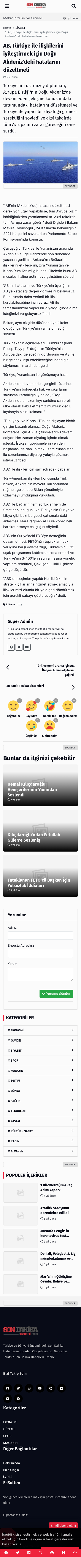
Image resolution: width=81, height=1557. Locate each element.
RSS (8, 1477)
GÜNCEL (40, 1040)
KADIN (40, 1141)
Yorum (12, 963)
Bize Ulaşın (11, 1470)
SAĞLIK (40, 1101)
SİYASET (40, 1050)
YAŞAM (40, 1121)
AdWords (40, 1151)
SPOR (40, 1060)
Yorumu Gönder (56, 994)
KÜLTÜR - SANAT (40, 1131)
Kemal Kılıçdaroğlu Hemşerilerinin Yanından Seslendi (32, 790)
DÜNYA (40, 1091)
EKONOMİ (40, 1030)
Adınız (12, 927)
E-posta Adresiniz (21, 945)
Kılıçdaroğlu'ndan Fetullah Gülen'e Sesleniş (34, 837)
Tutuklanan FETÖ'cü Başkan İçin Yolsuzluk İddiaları (39, 882)
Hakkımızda (11, 1463)
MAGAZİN (40, 1071)
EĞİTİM (40, 1080)
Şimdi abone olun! (63, 1526)
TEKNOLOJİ (40, 1111)
